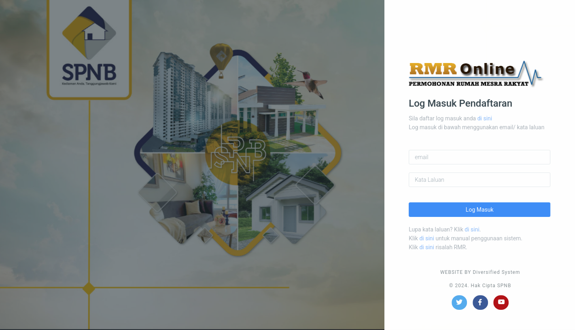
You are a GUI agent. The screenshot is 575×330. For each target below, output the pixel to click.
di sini (489, 118)
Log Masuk (485, 209)
